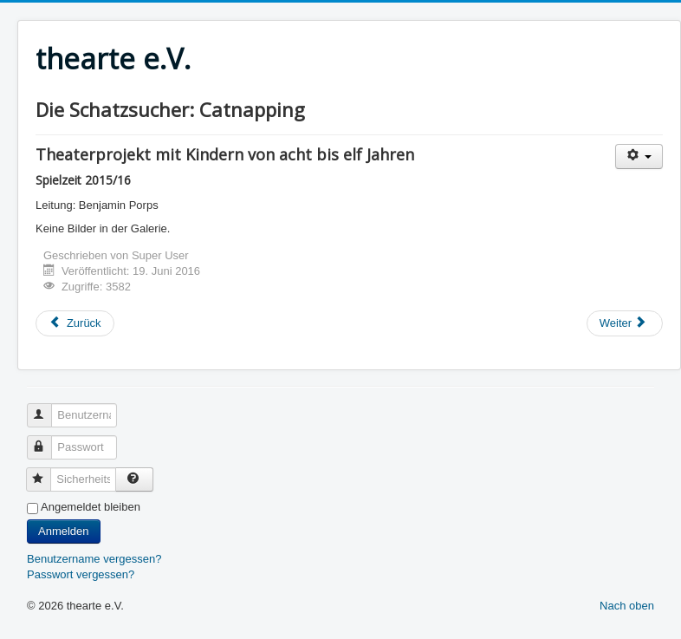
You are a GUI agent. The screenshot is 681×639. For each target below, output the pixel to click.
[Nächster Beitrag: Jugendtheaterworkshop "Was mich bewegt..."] (625, 323)
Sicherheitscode (46, 472)
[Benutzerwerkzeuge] (639, 156)
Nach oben (627, 605)
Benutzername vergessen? (94, 558)
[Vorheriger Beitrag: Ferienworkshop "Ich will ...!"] (75, 323)
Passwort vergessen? (80, 574)
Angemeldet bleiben (90, 506)
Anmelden (63, 531)
